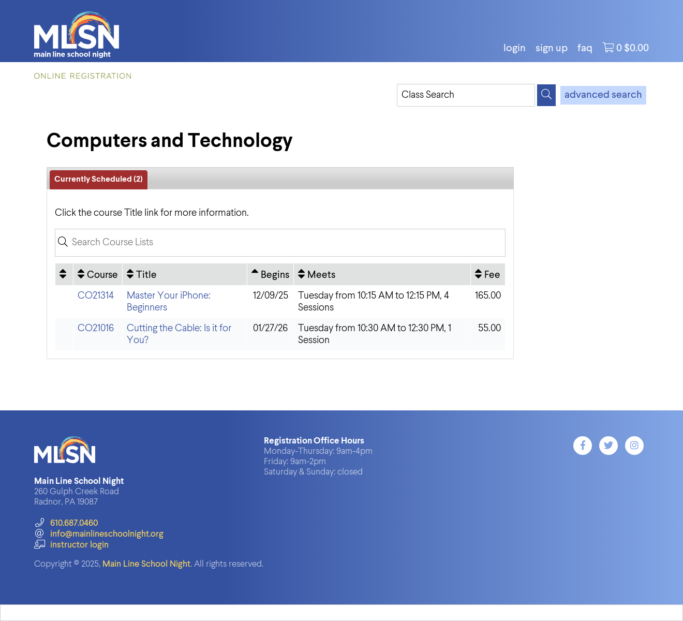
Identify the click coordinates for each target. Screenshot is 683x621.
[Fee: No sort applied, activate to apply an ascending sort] (488, 274)
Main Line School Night (146, 564)
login (514, 48)
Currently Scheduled (98, 179)
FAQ (584, 48)
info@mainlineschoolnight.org (99, 534)
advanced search (603, 95)
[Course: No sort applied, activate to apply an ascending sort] (97, 274)
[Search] (546, 95)
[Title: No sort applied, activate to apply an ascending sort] (185, 274)
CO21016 (96, 328)
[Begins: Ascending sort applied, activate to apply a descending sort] (270, 274)
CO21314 (96, 296)
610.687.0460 (66, 523)
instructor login (71, 545)
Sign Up (552, 48)
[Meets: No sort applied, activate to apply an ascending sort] (382, 274)
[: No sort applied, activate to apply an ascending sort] (64, 274)
